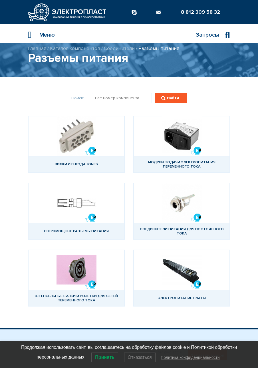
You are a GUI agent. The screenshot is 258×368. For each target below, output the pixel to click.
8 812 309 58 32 (200, 12)
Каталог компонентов (75, 48)
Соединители (119, 48)
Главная (37, 48)
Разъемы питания (158, 48)
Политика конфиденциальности (190, 357)
